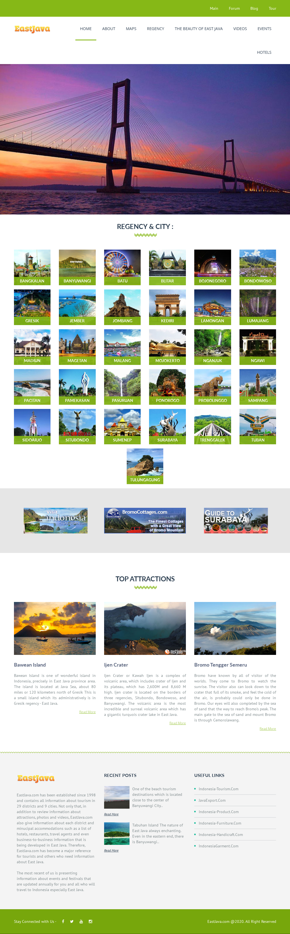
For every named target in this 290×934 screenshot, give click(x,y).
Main (214, 8)
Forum (234, 8)
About (108, 28)
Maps (131, 28)
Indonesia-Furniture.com (220, 823)
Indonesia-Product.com (219, 811)
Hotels (264, 52)
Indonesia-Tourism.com (218, 788)
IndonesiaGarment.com (218, 845)
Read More (87, 711)
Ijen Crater (116, 665)
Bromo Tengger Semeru (220, 665)
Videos (240, 28)
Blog (254, 8)
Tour (272, 8)
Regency (155, 28)
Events (265, 28)
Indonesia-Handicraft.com (221, 834)
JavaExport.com (212, 800)
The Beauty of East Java (199, 28)
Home (86, 28)
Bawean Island (30, 665)
